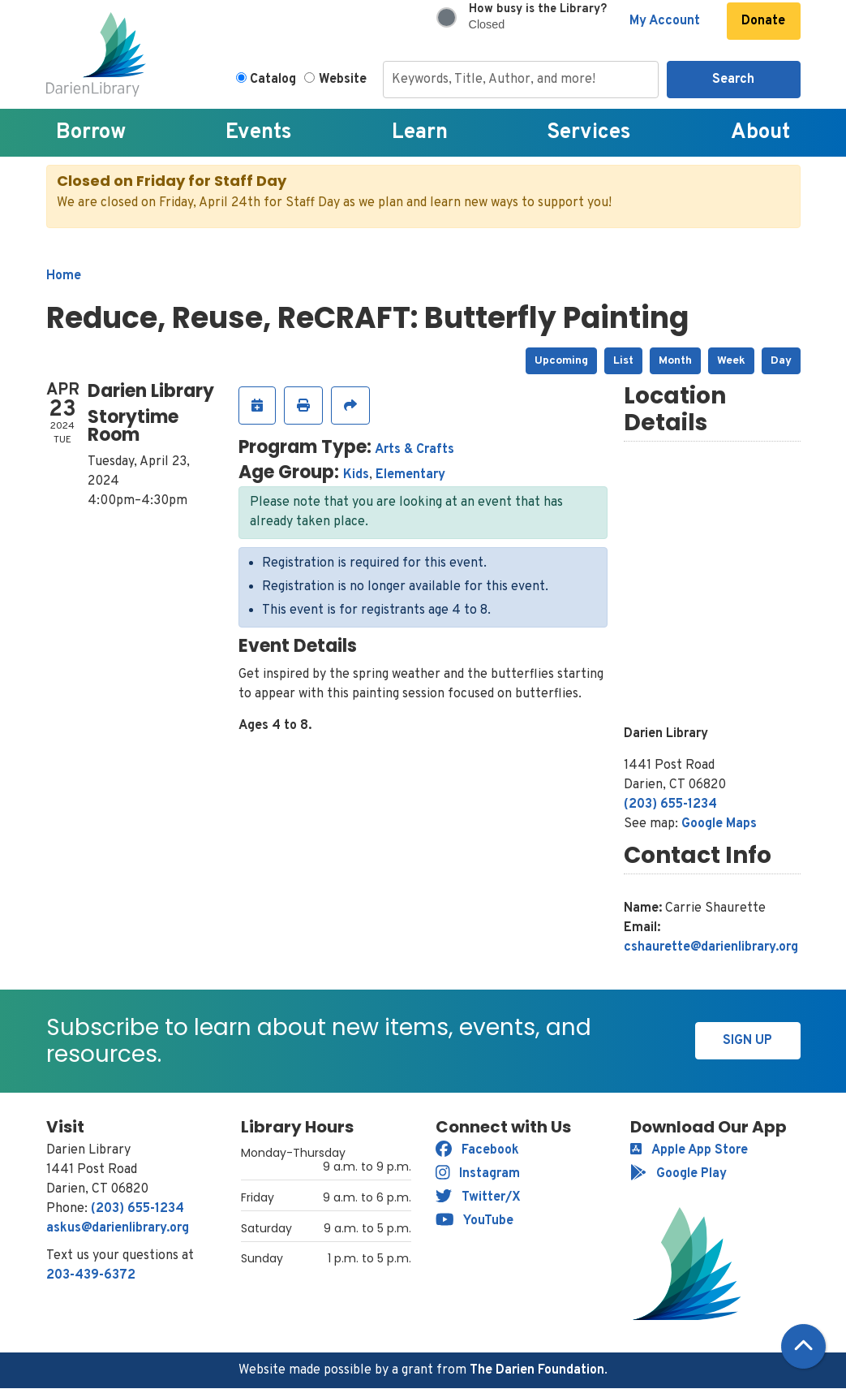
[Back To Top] (803, 1346)
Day (781, 361)
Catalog (273, 79)
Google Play (678, 1174)
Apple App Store (689, 1150)
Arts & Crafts (414, 450)
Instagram (478, 1174)
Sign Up (747, 1041)
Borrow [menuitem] (91, 132)
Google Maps (719, 824)
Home (63, 276)
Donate (763, 21)
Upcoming (561, 361)
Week (731, 361)
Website (343, 79)
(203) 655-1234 (670, 804)
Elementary (410, 475)
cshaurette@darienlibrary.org (711, 947)
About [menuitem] (760, 132)
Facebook (477, 1150)
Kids (356, 475)
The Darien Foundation (537, 1370)
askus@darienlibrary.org (117, 1228)
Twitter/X (478, 1197)
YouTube (475, 1221)
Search (733, 79)
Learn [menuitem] (420, 132)
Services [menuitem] (589, 132)
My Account (664, 21)
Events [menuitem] (258, 132)
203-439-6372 (90, 1275)
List (623, 361)
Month (675, 361)
